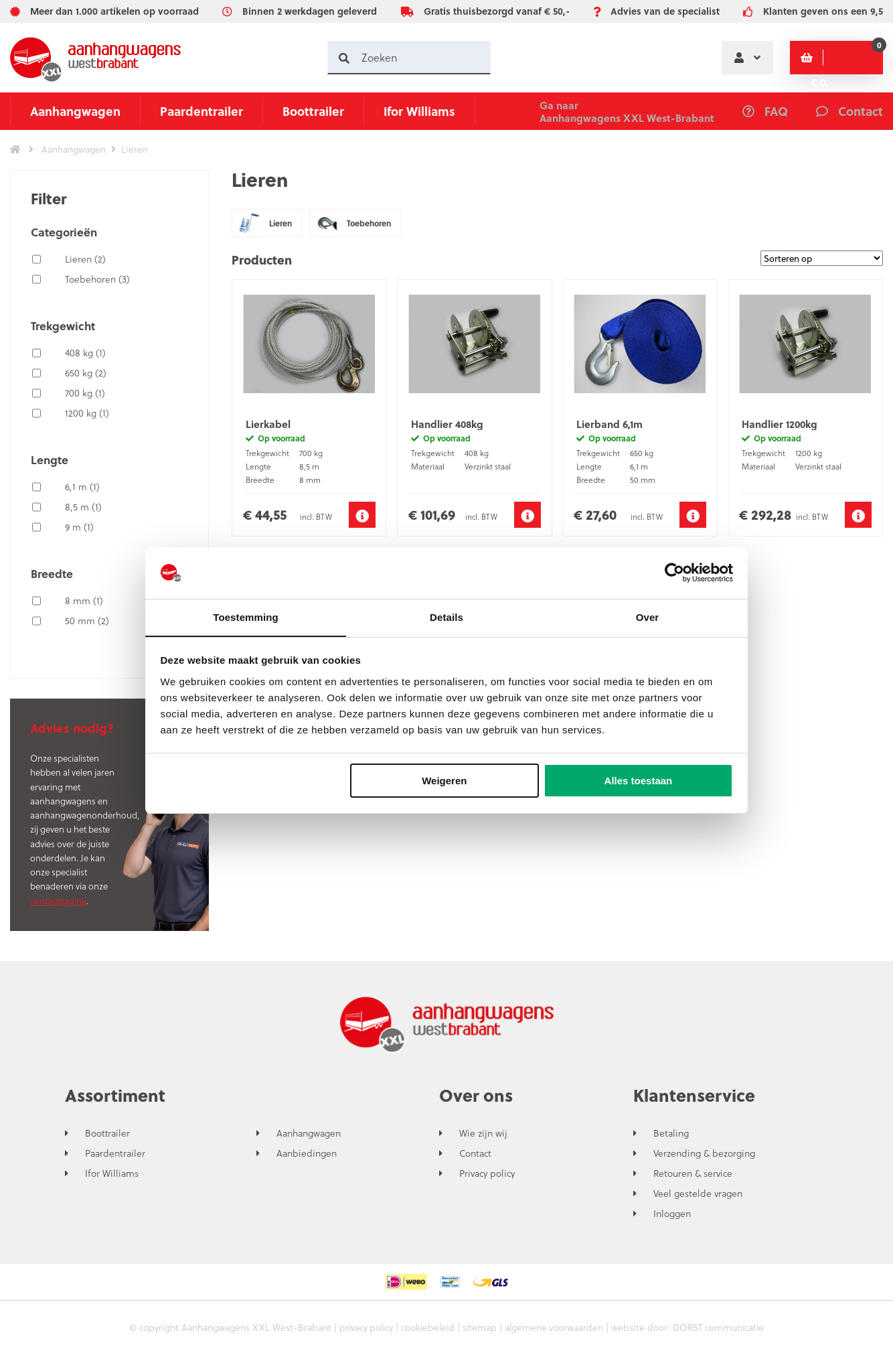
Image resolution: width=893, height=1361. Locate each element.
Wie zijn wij (483, 1133)
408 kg (85, 353)
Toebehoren (97, 279)
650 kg (85, 373)
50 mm (87, 621)
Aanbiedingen (306, 1153)
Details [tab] (446, 616)
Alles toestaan (638, 781)
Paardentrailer (201, 111)
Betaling (671, 1133)
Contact (475, 1153)
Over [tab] (647, 616)
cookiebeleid (427, 1327)
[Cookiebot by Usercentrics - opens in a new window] (674, 573)
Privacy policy (487, 1173)
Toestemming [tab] (245, 616)
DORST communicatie (721, 1327)
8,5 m (83, 507)
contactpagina (58, 900)
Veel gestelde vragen (697, 1193)
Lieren (85, 259)
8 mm (84, 600)
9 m (79, 527)
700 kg (85, 393)
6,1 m (82, 487)
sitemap (480, 1327)
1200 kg (87, 413)
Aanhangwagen (75, 111)
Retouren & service (692, 1173)
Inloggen (672, 1213)
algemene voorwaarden (555, 1327)
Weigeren (444, 781)
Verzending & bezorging (704, 1153)
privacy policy (363, 1327)
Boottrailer (313, 111)
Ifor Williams (419, 111)
